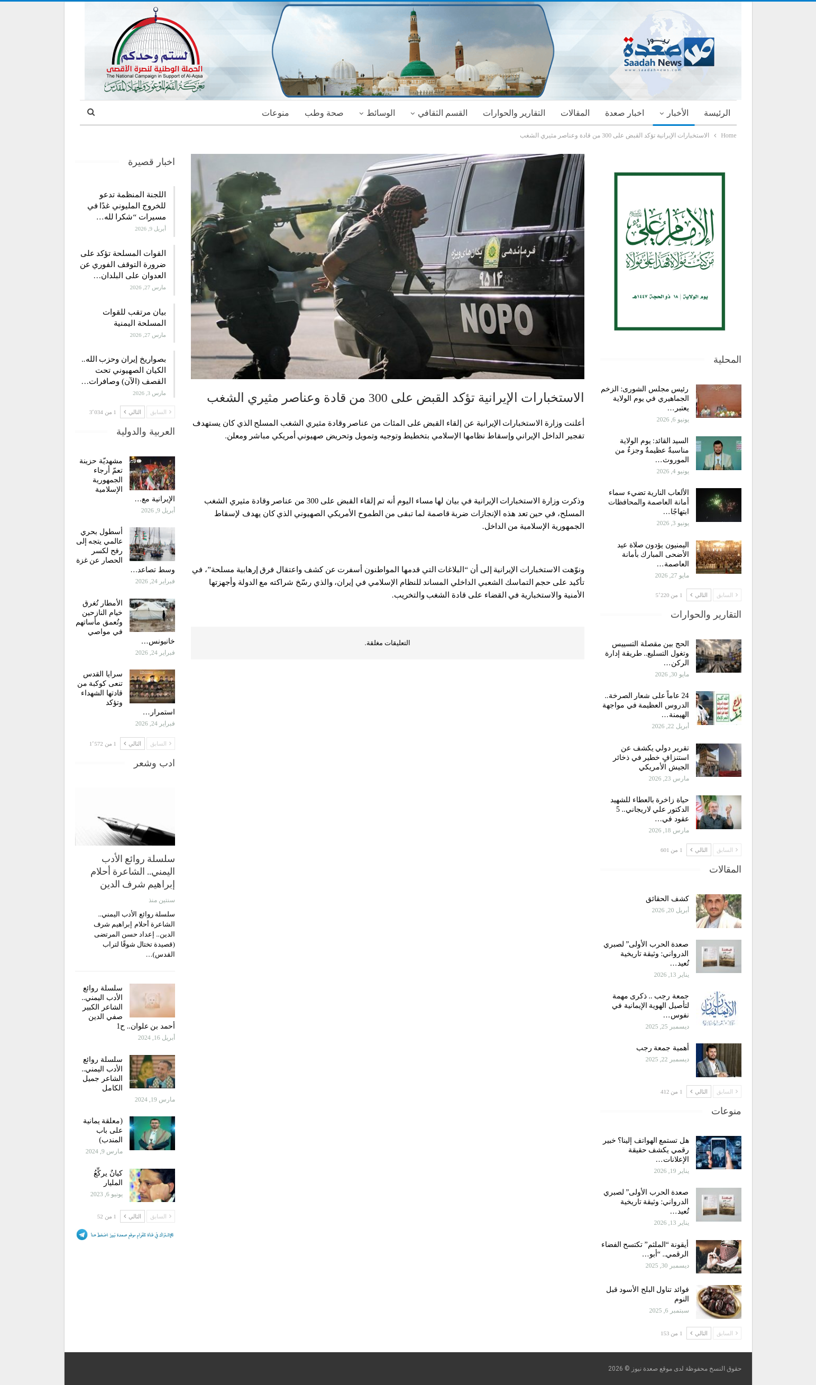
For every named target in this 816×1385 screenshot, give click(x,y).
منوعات (275, 112)
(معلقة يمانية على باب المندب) (103, 1130)
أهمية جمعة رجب (662, 1048)
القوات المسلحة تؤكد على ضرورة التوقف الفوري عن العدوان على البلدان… (123, 264)
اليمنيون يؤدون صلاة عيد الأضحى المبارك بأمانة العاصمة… (653, 554)
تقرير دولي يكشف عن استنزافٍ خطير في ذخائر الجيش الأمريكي (651, 757)
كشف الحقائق (666, 899)
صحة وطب (324, 112)
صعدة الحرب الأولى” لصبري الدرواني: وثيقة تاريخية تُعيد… (646, 953)
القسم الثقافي (442, 112)
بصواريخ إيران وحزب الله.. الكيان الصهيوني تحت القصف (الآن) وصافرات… (123, 370)
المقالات (575, 112)
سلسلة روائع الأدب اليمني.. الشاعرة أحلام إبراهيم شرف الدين (132, 871)
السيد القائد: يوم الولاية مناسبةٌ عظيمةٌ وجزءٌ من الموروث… (652, 450)
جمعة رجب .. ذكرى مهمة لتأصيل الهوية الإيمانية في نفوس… (650, 1005)
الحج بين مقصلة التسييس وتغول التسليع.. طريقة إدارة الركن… (647, 653)
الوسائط (380, 112)
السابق (727, 595)
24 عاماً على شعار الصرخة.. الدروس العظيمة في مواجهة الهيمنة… (645, 705)
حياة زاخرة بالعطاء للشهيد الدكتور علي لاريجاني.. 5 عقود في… (649, 809)
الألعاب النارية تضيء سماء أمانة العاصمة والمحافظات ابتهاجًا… (648, 502)
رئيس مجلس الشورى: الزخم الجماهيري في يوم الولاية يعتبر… (645, 398)
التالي (699, 595)
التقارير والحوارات (514, 112)
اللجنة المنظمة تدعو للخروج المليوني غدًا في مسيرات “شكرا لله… (126, 205)
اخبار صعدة (624, 112)
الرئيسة (717, 112)
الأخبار (678, 112)
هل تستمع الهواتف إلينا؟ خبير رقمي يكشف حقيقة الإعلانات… (646, 1149)
